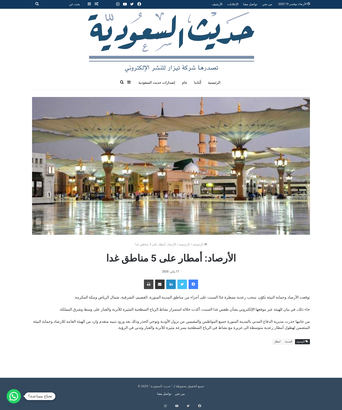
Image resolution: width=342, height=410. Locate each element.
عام (184, 82)
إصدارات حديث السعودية (156, 82)
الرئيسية (214, 82)
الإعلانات (232, 4)
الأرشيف (217, 4)
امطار (277, 341)
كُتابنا (197, 82)
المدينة (288, 341)
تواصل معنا (250, 4)
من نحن (267, 4)
